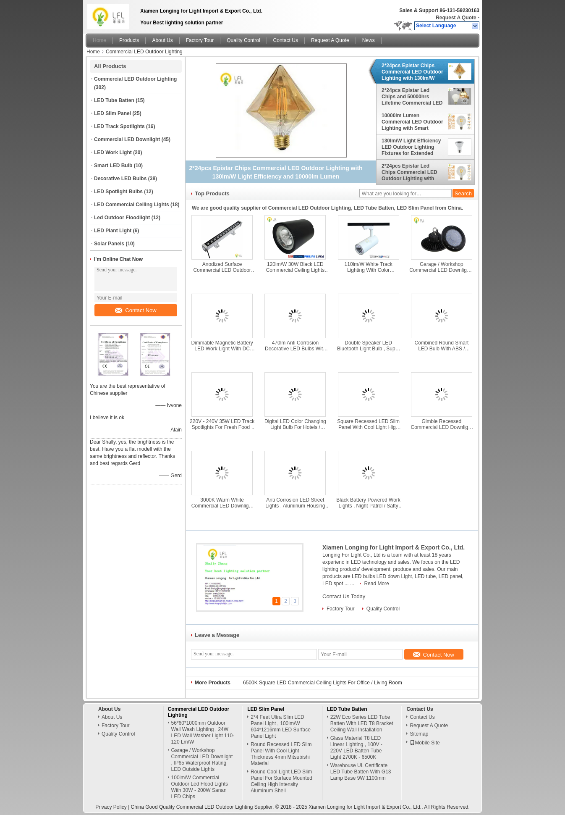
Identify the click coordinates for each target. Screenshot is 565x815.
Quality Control (243, 40)
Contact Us (285, 40)
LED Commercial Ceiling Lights (131, 205)
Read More (376, 583)
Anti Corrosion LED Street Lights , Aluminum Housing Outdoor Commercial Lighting (295, 503)
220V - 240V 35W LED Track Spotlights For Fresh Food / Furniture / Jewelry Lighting (222, 424)
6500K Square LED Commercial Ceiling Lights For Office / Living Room (322, 683)
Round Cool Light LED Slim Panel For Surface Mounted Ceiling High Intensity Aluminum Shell (281, 781)
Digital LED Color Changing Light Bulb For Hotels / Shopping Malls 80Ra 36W (295, 424)
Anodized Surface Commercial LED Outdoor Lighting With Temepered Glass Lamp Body (222, 267)
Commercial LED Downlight (127, 139)
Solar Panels (109, 244)
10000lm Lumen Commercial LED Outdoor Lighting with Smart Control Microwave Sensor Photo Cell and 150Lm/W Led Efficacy (412, 122)
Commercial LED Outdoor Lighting (135, 79)
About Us (162, 40)
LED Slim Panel (112, 113)
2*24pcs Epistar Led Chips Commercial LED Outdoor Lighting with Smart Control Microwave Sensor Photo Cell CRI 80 (412, 172)
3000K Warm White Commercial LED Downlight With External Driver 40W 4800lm (222, 503)
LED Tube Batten (114, 100)
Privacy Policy (111, 807)
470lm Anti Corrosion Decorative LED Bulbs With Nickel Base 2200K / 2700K (295, 346)
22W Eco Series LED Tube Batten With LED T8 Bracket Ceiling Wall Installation (361, 723)
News (368, 40)
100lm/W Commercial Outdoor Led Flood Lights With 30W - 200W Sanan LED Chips (199, 787)
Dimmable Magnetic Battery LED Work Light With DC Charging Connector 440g (222, 346)
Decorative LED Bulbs (120, 178)
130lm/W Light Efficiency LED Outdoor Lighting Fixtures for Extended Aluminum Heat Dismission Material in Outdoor (411, 147)
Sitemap (419, 734)
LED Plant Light (112, 231)
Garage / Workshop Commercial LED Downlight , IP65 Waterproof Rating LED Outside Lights (441, 267)
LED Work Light (113, 152)
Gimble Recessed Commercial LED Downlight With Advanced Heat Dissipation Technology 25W (441, 424)
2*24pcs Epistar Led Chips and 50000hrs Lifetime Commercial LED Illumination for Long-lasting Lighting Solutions (412, 96)
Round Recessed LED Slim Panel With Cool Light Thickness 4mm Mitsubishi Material (281, 753)
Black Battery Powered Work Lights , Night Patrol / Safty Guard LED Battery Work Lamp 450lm (368, 503)
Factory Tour (200, 40)
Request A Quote (456, 18)
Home (99, 40)
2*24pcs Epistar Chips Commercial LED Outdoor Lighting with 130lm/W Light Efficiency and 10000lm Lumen (412, 72)
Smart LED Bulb (113, 165)
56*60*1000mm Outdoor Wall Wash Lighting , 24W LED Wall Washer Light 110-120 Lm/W (203, 732)
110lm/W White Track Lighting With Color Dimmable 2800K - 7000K (368, 267)
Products (129, 40)
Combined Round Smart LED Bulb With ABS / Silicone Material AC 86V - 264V (441, 346)
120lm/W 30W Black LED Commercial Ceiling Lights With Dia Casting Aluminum (295, 267)
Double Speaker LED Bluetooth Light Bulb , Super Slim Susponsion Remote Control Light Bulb (368, 346)
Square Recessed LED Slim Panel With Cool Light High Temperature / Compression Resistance (368, 424)
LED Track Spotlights (119, 126)
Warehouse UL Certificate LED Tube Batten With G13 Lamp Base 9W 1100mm (360, 771)
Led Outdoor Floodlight (122, 218)
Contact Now (135, 310)
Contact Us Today (343, 596)
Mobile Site (424, 743)
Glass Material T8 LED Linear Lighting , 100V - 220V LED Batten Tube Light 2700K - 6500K (356, 747)
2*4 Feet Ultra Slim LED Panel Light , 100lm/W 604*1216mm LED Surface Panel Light (281, 726)
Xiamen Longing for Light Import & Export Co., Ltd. (393, 547)
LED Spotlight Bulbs (118, 192)
